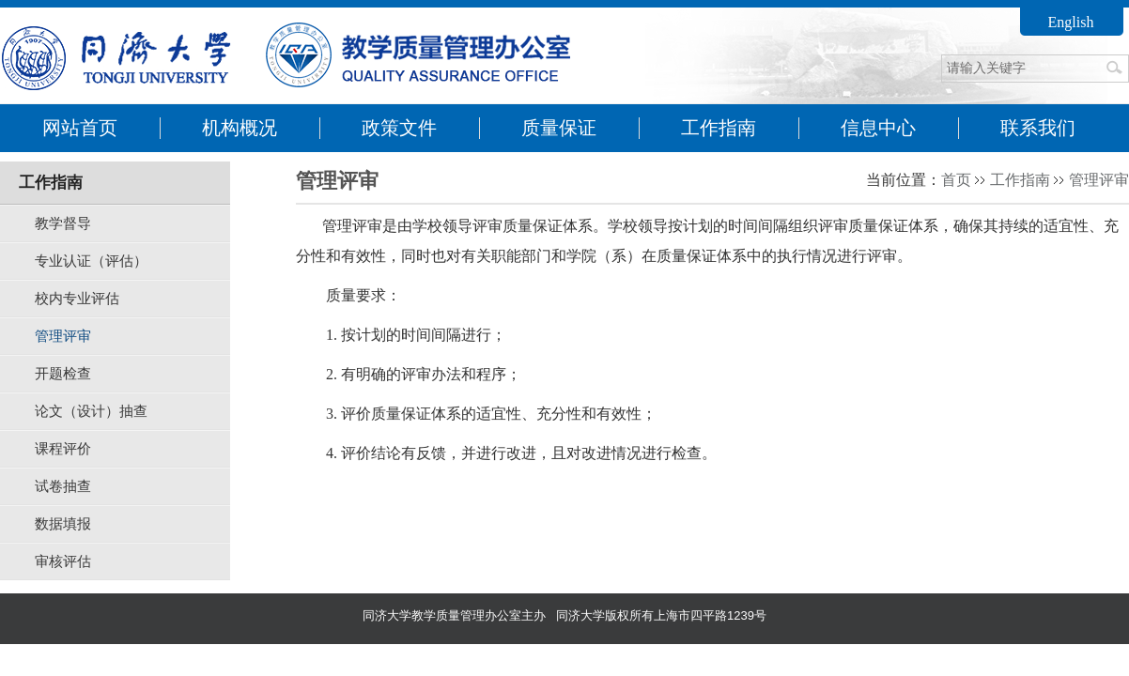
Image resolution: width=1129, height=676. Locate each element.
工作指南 (1020, 180)
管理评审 (1099, 180)
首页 (956, 180)
